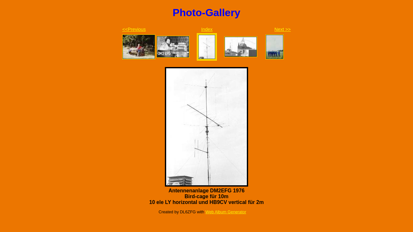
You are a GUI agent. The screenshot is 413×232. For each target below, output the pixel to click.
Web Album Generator (226, 211)
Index (206, 29)
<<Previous (134, 29)
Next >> (283, 29)
